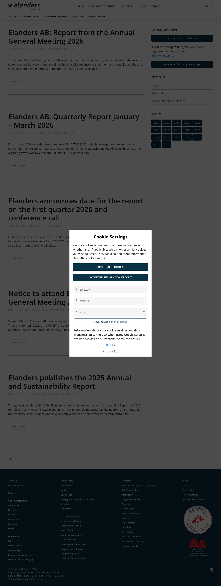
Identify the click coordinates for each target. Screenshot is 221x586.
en (107, 344)
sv (113, 344)
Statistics (84, 301)
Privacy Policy (110, 351)
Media (82, 312)
